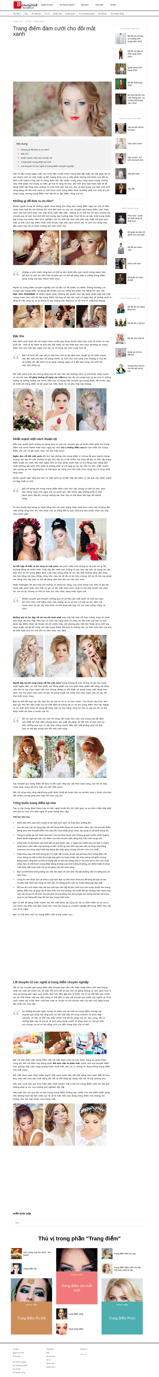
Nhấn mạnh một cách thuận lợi (36, 158)
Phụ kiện (99, 5)
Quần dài (57, 13)
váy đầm (16, 13)
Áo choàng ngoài (86, 13)
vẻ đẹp (113, 5)
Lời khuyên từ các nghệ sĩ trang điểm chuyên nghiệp (47, 166)
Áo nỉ (47, 13)
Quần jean (70, 13)
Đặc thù (25, 153)
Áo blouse (36, 13)
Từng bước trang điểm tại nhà (36, 162)
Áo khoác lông (117, 13)
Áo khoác (102, 13)
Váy (26, 13)
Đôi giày (85, 5)
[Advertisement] (62, 59)
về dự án (83, 1349)
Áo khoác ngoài (67, 5)
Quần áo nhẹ (47, 5)
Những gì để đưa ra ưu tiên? (35, 149)
